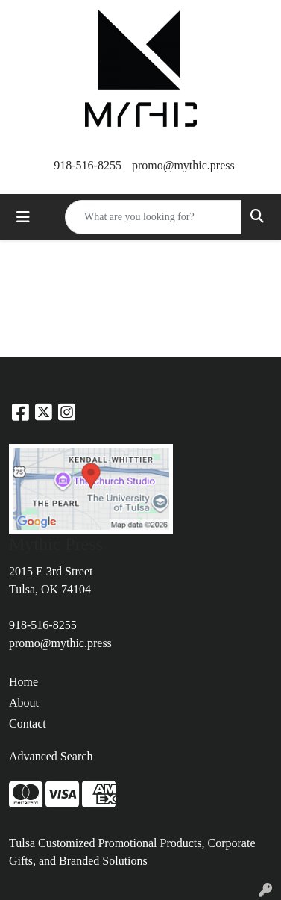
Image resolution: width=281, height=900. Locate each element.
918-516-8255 (87, 165)
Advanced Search (50, 756)
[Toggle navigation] (23, 217)
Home (23, 681)
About (24, 702)
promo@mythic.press (183, 165)
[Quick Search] (153, 217)
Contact (27, 723)
